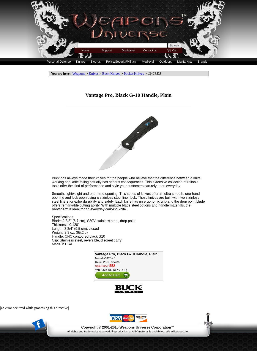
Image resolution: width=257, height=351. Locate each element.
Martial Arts (184, 61)
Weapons (79, 73)
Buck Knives (111, 73)
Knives (93, 73)
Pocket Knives (134, 73)
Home (85, 50)
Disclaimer (128, 50)
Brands (202, 61)
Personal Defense (59, 61)
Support (107, 50)
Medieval (148, 61)
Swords (96, 61)
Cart (175, 50)
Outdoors (165, 61)
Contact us (150, 50)
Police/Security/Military (121, 61)
